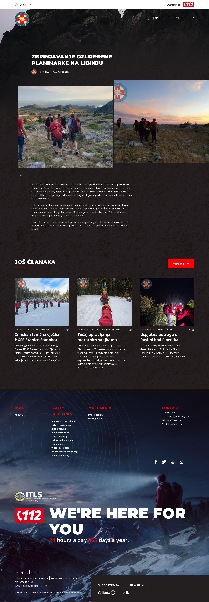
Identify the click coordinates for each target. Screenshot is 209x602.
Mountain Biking (60, 455)
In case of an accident (63, 421)
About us (20, 414)
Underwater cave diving (64, 451)
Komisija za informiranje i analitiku (106, 329)
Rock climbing (59, 436)
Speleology (57, 444)
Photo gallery (95, 414)
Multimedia (99, 407)
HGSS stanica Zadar (61, 71)
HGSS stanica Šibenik (162, 329)
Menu (176, 18)
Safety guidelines (61, 410)
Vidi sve (181, 263)
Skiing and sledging (62, 440)
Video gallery (95, 418)
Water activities (60, 447)
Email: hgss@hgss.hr (172, 424)
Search (153, 18)
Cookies (35, 572)
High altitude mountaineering (60, 430)
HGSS (19, 407)
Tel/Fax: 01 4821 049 (172, 420)
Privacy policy (21, 572)
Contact (170, 407)
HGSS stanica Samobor (38, 329)
